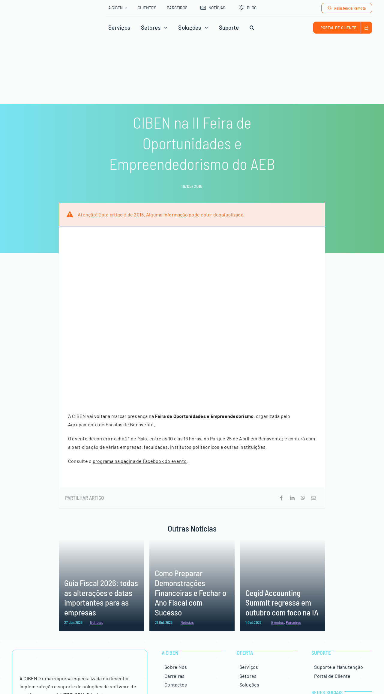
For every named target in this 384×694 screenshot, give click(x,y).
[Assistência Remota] (346, 8)
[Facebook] (281, 498)
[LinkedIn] (292, 498)
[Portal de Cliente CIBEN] (342, 28)
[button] (252, 27)
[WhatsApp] (303, 498)
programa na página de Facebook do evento (140, 461)
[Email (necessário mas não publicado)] (313, 498)
